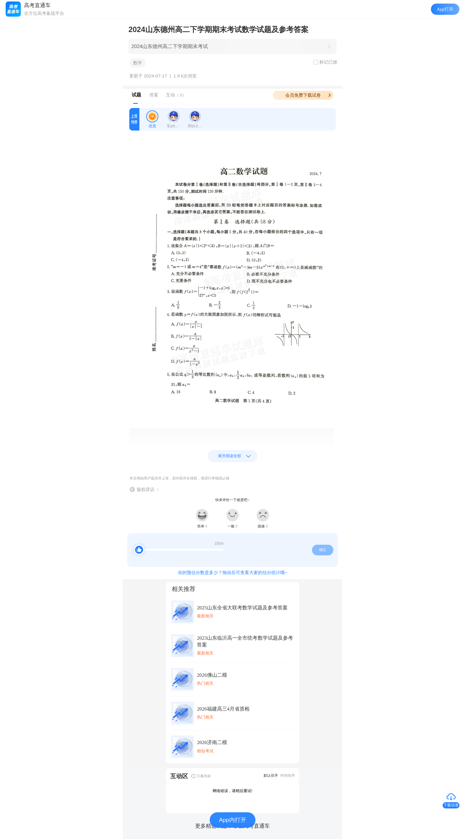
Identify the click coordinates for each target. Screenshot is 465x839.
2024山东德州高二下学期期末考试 (169, 46)
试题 (136, 94)
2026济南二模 (212, 742)
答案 (153, 94)
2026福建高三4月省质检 (223, 709)
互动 (176, 94)
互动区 (179, 776)
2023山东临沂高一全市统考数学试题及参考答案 (245, 641)
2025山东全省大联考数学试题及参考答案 (242, 608)
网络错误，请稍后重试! (232, 791)
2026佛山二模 (212, 675)
